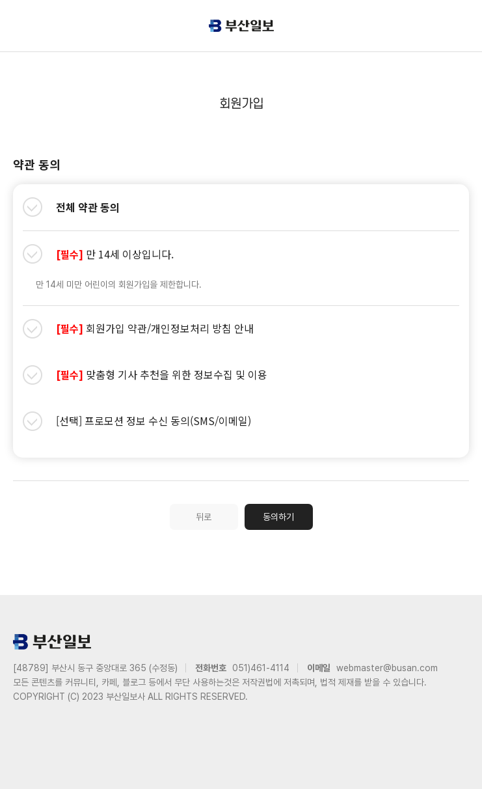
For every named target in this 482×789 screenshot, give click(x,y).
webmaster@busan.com (387, 668)
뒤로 (203, 517)
